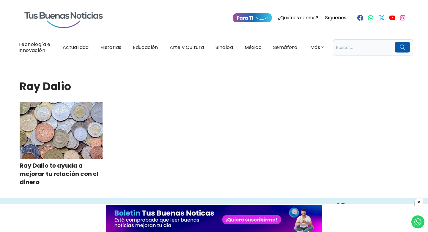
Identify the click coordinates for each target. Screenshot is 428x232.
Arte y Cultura (187, 47)
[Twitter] (382, 18)
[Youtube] (392, 18)
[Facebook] (360, 18)
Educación (145, 47)
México (253, 47)
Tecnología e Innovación (34, 47)
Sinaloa (224, 47)
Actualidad (76, 47)
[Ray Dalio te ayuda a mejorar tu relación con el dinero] (61, 130)
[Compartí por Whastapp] (417, 221)
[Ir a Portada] (63, 16)
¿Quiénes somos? (298, 17)
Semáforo (285, 47)
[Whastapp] (371, 18)
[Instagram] (403, 18)
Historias (111, 47)
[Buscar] (402, 47)
